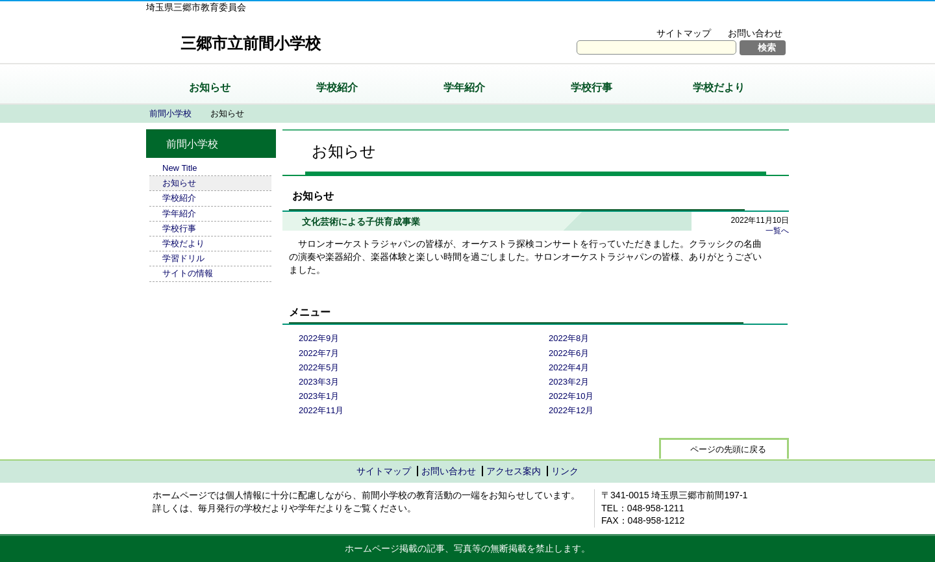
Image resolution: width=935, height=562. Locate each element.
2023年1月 (319, 396)
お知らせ (210, 87)
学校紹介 (337, 87)
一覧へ (777, 230)
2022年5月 (319, 367)
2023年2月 (569, 382)
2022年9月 (319, 338)
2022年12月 (571, 410)
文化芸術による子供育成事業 (361, 221)
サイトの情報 (187, 273)
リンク (565, 471)
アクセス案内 (513, 471)
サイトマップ (683, 33)
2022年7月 (319, 353)
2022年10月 (571, 396)
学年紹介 (464, 87)
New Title (179, 168)
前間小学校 (170, 113)
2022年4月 (569, 367)
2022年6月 (569, 353)
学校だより (719, 87)
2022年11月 (321, 410)
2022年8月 (569, 338)
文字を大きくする (658, 17)
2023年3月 (319, 382)
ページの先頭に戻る (728, 449)
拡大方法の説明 (746, 17)
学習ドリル (183, 258)
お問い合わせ (755, 33)
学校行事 (591, 87)
